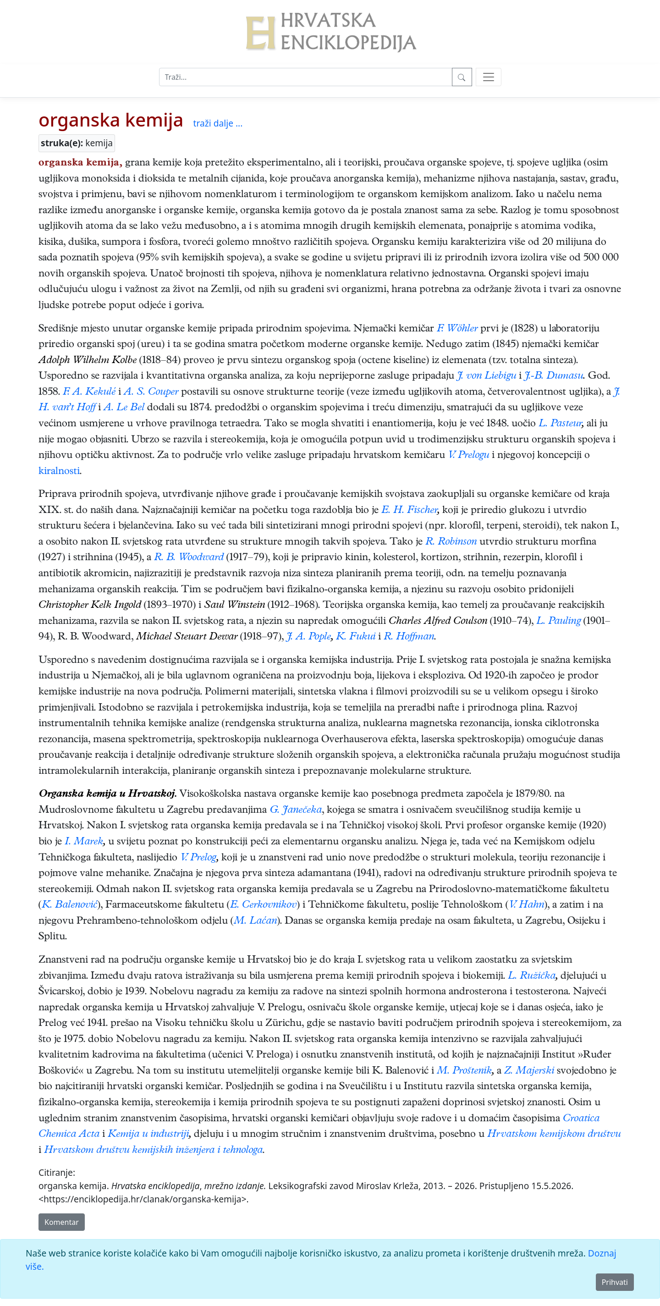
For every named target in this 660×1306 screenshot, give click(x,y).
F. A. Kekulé (89, 392)
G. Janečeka (296, 810)
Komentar (61, 1222)
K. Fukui (355, 637)
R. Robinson (451, 542)
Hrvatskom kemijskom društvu (554, 1135)
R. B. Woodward (189, 558)
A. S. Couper (151, 392)
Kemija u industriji (148, 1135)
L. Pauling (558, 622)
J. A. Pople (308, 637)
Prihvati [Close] (615, 1282)
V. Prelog (198, 858)
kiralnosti (59, 472)
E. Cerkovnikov (263, 905)
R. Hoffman (409, 637)
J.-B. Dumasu (553, 376)
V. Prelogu (468, 456)
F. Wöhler (457, 329)
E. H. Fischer (409, 511)
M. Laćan (255, 921)
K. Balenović (69, 905)
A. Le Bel (124, 408)
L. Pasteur (560, 424)
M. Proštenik (464, 1071)
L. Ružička (532, 976)
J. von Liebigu (486, 376)
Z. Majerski (529, 1071)
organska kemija (110, 119)
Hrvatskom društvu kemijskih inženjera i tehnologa (153, 1151)
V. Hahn (526, 905)
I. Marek (84, 842)
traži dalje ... (217, 123)
